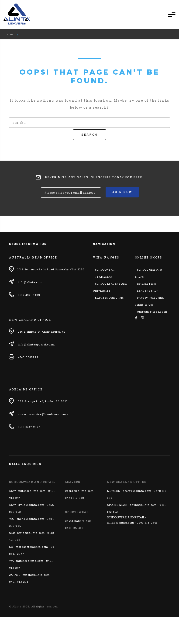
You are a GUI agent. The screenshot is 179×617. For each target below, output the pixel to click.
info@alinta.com (30, 282)
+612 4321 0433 (29, 295)
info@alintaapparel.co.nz (36, 344)
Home (8, 34)
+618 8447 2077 (29, 427)
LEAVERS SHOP (147, 290)
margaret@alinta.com (32, 546)
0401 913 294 (18, 581)
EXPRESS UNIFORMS (109, 297)
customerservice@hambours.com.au (44, 414)
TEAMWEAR (103, 276)
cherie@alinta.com (30, 518)
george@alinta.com (79, 491)
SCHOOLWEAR (105, 269)
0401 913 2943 (147, 522)
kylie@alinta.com (31, 505)
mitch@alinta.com (32, 491)
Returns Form (146, 283)
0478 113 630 (74, 498)
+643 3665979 (28, 357)
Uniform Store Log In (152, 311)
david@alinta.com (78, 521)
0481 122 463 (74, 528)
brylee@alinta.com (31, 532)
